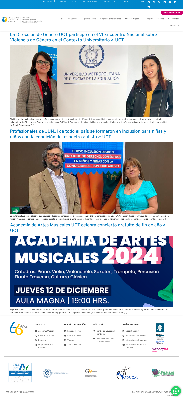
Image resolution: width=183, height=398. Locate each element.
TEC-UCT (58, 3)
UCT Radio (138, 3)
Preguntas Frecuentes (155, 19)
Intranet (174, 25)
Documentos (173, 19)
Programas (73, 19)
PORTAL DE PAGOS (101, 3)
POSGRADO (42, 3)
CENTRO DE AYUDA (77, 3)
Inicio (61, 19)
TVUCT (120, 3)
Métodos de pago (133, 19)
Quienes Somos (89, 19)
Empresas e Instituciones (110, 19)
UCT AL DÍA (25, 3)
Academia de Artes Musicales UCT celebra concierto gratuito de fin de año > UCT (88, 228)
